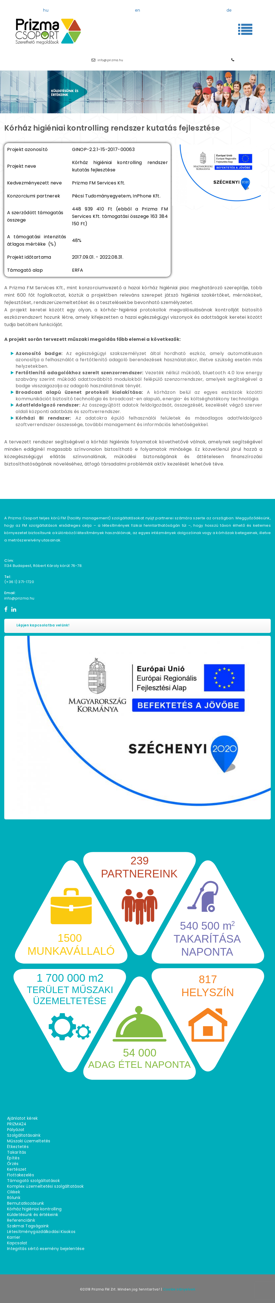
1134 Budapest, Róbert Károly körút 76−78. (43, 565)
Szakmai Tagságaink (28, 1226)
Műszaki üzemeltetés (28, 1141)
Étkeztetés (18, 1146)
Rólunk (13, 1197)
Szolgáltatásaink (24, 1135)
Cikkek (13, 1192)
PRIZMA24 (16, 1124)
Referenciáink (21, 1220)
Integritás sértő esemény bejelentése (45, 1248)
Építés (13, 1158)
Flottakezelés (20, 1175)
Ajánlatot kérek (22, 1118)
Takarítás (16, 1152)
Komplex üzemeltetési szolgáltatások (45, 1186)
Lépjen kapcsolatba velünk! (42, 625)
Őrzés (13, 1163)
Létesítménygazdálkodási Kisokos (41, 1231)
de (229, 10)
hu (45, 10)
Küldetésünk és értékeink (32, 1214)
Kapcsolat (17, 1243)
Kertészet (17, 1169)
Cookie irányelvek (179, 1289)
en (137, 10)
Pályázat (15, 1129)
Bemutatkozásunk (25, 1203)
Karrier (13, 1237)
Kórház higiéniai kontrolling (34, 1209)
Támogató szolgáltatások (33, 1180)
